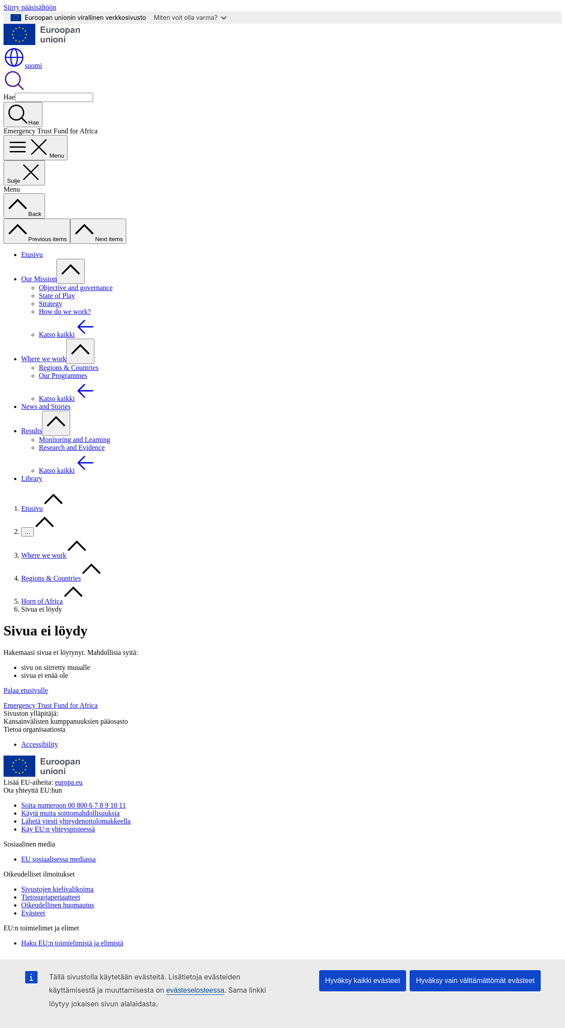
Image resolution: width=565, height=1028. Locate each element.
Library (31, 478)
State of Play (57, 295)
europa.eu (69, 782)
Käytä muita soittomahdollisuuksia (70, 813)
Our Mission (38, 279)
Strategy (50, 303)
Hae (9, 97)
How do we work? (65, 311)
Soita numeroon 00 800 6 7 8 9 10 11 (73, 805)
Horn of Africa (42, 601)
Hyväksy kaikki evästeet (362, 980)
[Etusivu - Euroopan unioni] (42, 42)
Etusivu (32, 254)
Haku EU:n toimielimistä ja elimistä (72, 943)
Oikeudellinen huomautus (57, 905)
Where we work (43, 359)
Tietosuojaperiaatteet (50, 897)
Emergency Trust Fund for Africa (51, 705)
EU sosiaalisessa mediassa (58, 859)
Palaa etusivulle (26, 690)
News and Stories (46, 406)
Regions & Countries (68, 367)
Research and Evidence (72, 447)
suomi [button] (23, 65)
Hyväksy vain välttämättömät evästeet (475, 980)
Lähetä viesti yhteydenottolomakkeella (76, 821)
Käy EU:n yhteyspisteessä (58, 829)
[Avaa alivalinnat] (70, 271)
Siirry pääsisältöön (30, 7)
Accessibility (39, 744)
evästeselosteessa (195, 990)
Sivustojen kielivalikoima (57, 889)
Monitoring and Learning (74, 439)
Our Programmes (63, 375)
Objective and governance (76, 287)
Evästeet (33, 913)
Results (31, 431)
